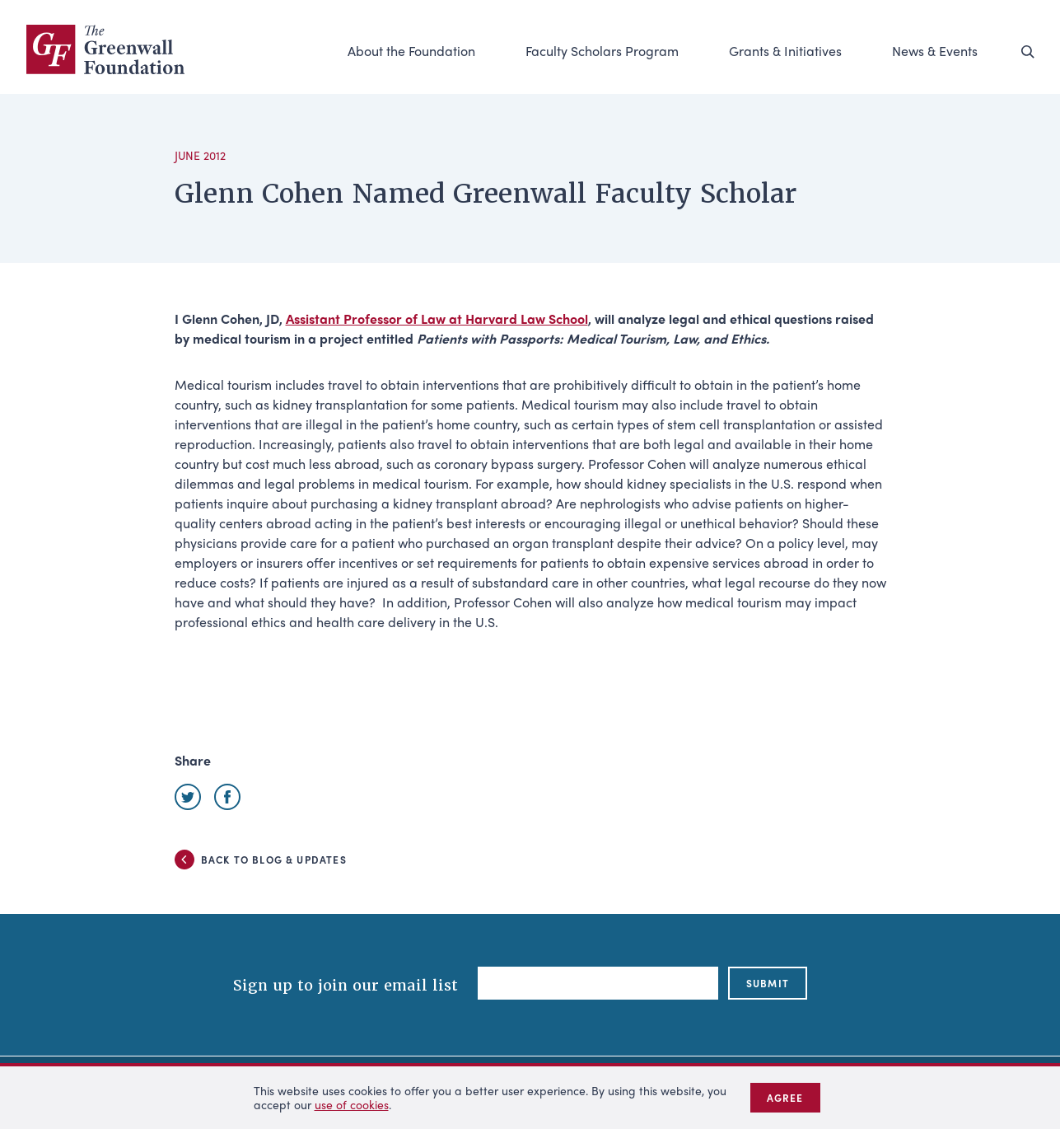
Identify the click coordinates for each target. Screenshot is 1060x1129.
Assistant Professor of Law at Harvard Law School (437, 318)
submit (767, 983)
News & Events (935, 50)
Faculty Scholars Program (602, 50)
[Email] (598, 983)
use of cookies (352, 1104)
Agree (785, 1097)
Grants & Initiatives (785, 50)
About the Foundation (411, 50)
